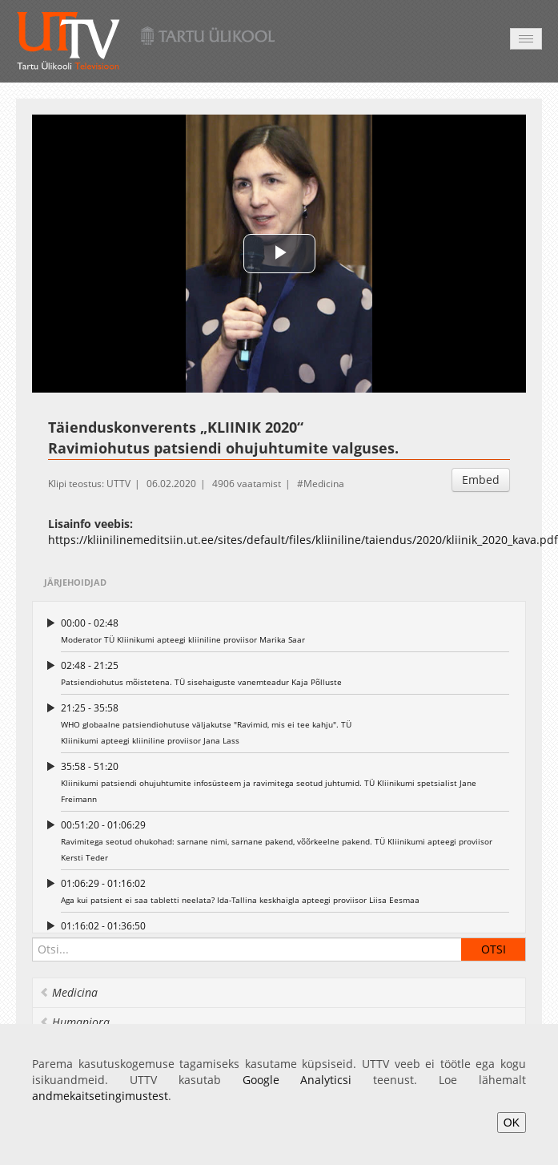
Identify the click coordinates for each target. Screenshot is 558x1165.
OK (512, 1122)
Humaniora (74, 1022)
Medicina (323, 483)
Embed (481, 479)
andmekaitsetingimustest (100, 1095)
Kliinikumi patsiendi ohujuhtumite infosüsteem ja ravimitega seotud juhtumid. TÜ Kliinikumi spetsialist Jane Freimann (285, 781)
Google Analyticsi (297, 1079)
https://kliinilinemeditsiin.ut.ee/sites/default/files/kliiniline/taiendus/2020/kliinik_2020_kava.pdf (303, 539)
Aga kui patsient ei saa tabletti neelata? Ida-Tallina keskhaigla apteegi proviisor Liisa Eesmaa (285, 890)
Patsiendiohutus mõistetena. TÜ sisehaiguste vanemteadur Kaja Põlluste (285, 672)
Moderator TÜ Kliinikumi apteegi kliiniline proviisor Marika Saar (285, 630)
